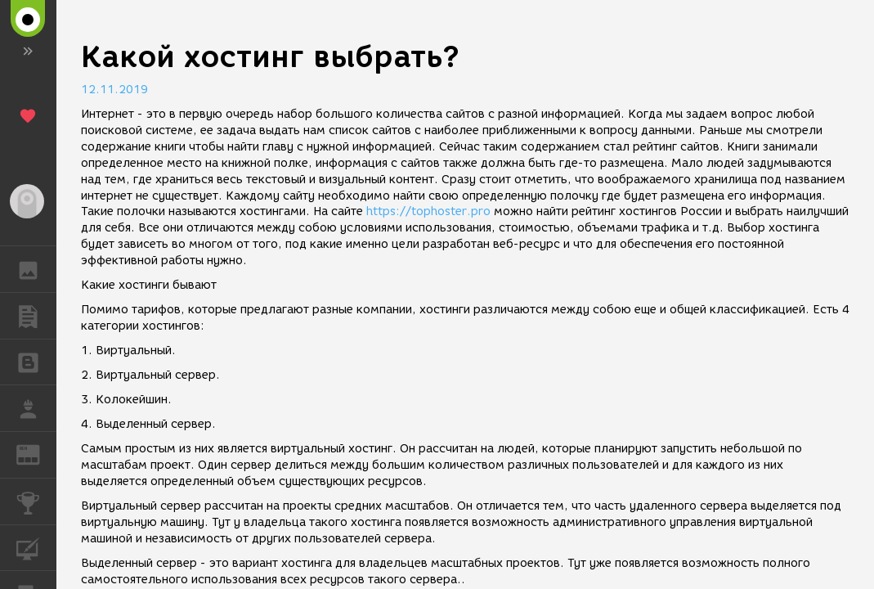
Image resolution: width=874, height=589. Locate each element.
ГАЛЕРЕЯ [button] (36, 269)
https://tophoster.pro (428, 211)
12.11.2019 (114, 90)
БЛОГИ (36, 361)
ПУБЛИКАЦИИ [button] (36, 316)
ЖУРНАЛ (36, 453)
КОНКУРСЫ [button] (36, 501)
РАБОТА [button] (36, 408)
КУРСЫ (36, 547)
